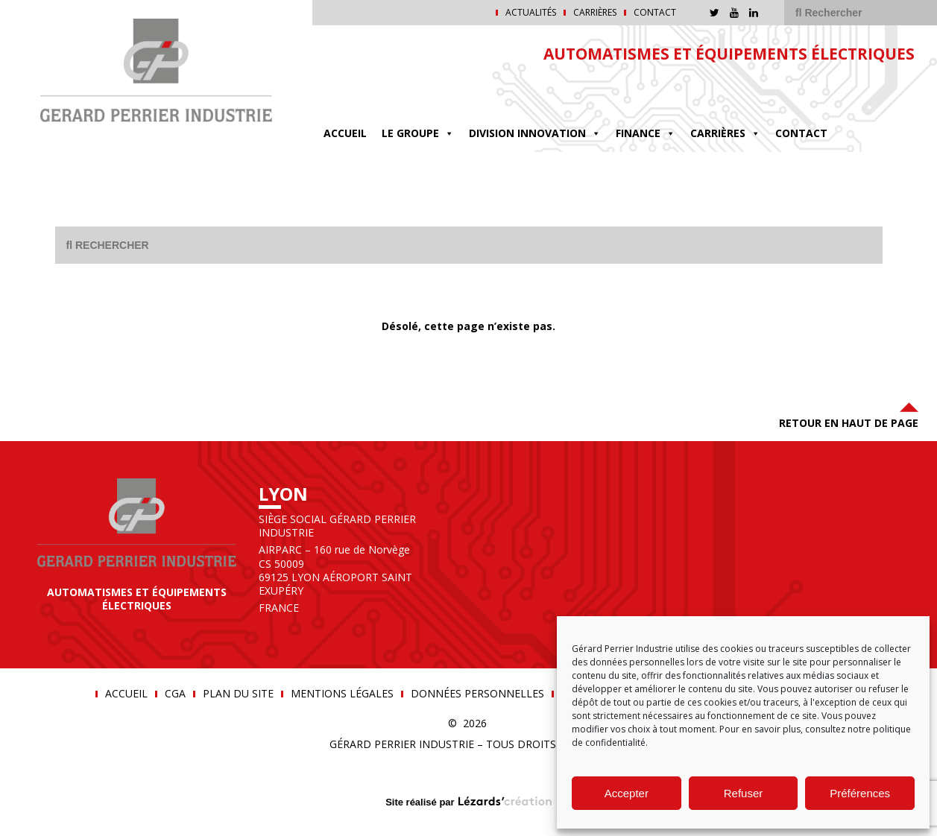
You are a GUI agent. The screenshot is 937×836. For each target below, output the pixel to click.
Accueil (345, 133)
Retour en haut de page (848, 414)
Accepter (627, 793)
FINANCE (645, 133)
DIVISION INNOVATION (535, 133)
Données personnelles (477, 693)
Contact (655, 13)
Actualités (530, 13)
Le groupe (418, 133)
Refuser (743, 793)
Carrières (594, 13)
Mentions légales (342, 693)
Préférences (860, 793)
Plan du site (238, 693)
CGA (175, 693)
